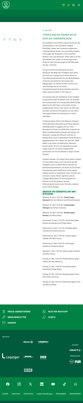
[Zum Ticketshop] (49, 317)
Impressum (16, 377)
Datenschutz (28, 377)
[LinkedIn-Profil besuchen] (41, 367)
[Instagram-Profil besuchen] (19, 367)
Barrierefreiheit (75, 377)
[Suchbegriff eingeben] (73, 4)
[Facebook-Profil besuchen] (7, 367)
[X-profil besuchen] (30, 367)
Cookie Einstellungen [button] (45, 377)
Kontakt (5, 377)
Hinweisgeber (61, 377)
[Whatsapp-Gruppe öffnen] (75, 367)
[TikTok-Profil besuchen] (64, 367)
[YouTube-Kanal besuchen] (53, 367)
